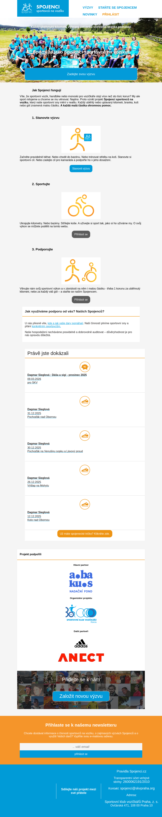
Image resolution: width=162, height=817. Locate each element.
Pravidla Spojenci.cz (131, 771)
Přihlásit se (81, 234)
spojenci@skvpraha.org (137, 788)
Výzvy (88, 7)
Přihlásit (110, 14)
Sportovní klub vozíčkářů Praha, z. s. (131, 802)
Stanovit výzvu (81, 168)
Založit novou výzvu (81, 696)
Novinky (90, 14)
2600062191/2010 (136, 782)
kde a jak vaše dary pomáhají (65, 323)
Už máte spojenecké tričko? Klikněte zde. (85, 533)
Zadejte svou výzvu (81, 74)
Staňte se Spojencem (117, 7)
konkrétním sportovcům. (46, 326)
